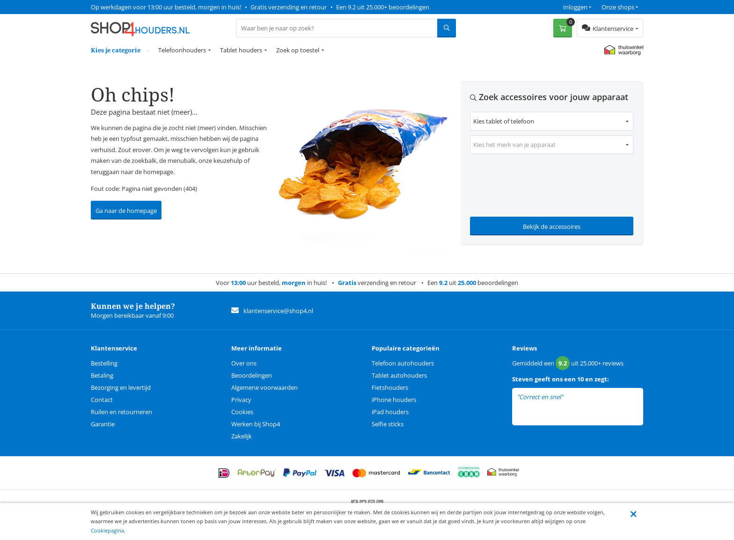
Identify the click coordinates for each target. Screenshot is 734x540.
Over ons (244, 363)
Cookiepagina (107, 530)
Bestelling (104, 363)
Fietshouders (390, 387)
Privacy (241, 399)
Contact (102, 399)
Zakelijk (241, 436)
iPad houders (390, 412)
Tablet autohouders (399, 375)
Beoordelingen (251, 375)
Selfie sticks (388, 424)
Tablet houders (241, 50)
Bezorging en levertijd (121, 387)
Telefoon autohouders (403, 363)
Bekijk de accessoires (551, 226)
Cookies (242, 412)
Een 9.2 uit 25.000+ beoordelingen (382, 7)
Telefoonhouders (182, 50)
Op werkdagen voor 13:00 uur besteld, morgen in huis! (166, 7)
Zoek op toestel (297, 50)
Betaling (102, 375)
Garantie (103, 424)
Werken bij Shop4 (255, 424)
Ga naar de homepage (126, 210)
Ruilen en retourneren (121, 412)
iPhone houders (394, 399)
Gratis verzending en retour (288, 7)
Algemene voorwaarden (264, 387)
